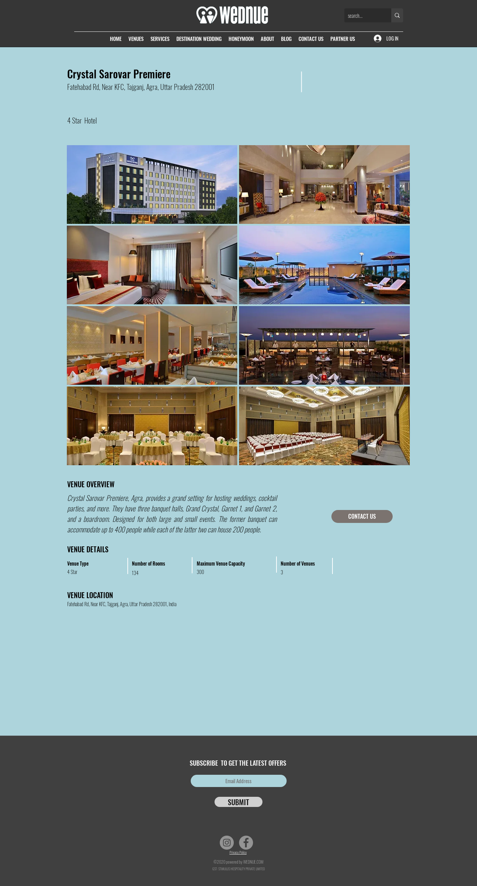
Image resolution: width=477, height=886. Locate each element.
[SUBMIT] (238, 802)
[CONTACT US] (362, 516)
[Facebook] (246, 843)
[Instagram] (227, 843)
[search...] (362, 15)
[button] (152, 184)
